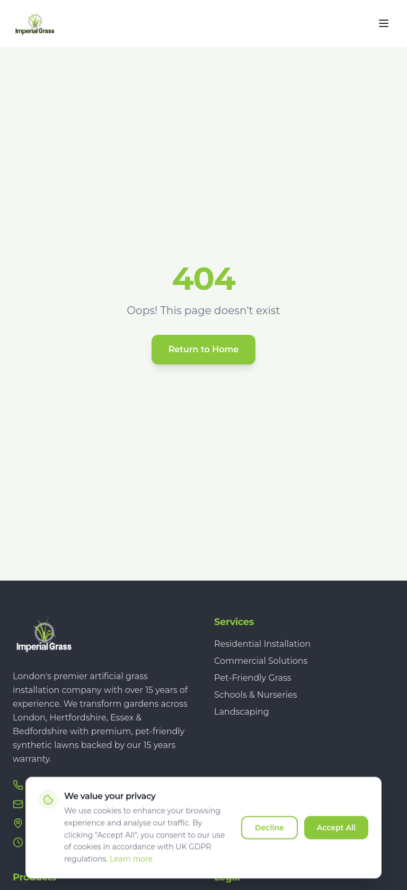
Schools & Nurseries (255, 695)
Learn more (131, 865)
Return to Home (204, 349)
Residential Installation (262, 644)
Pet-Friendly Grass (252, 678)
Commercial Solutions (260, 661)
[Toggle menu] (383, 23)
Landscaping (241, 712)
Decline (269, 834)
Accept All (336, 834)
